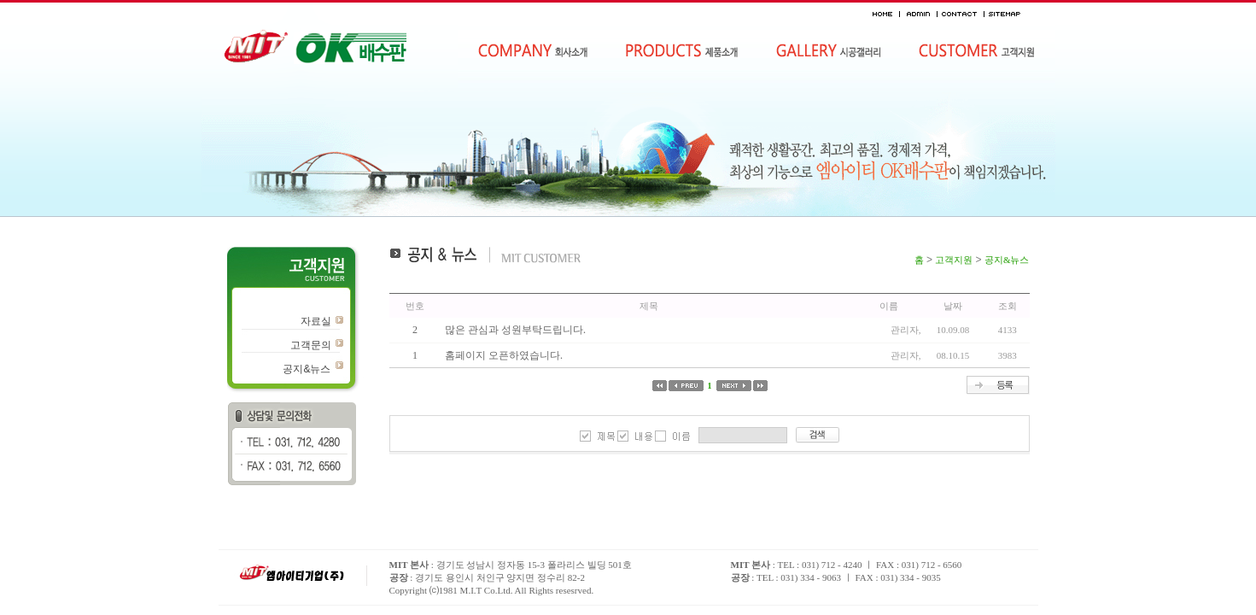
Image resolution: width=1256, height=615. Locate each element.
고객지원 (954, 260)
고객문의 (310, 345)
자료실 (316, 321)
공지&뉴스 (306, 369)
